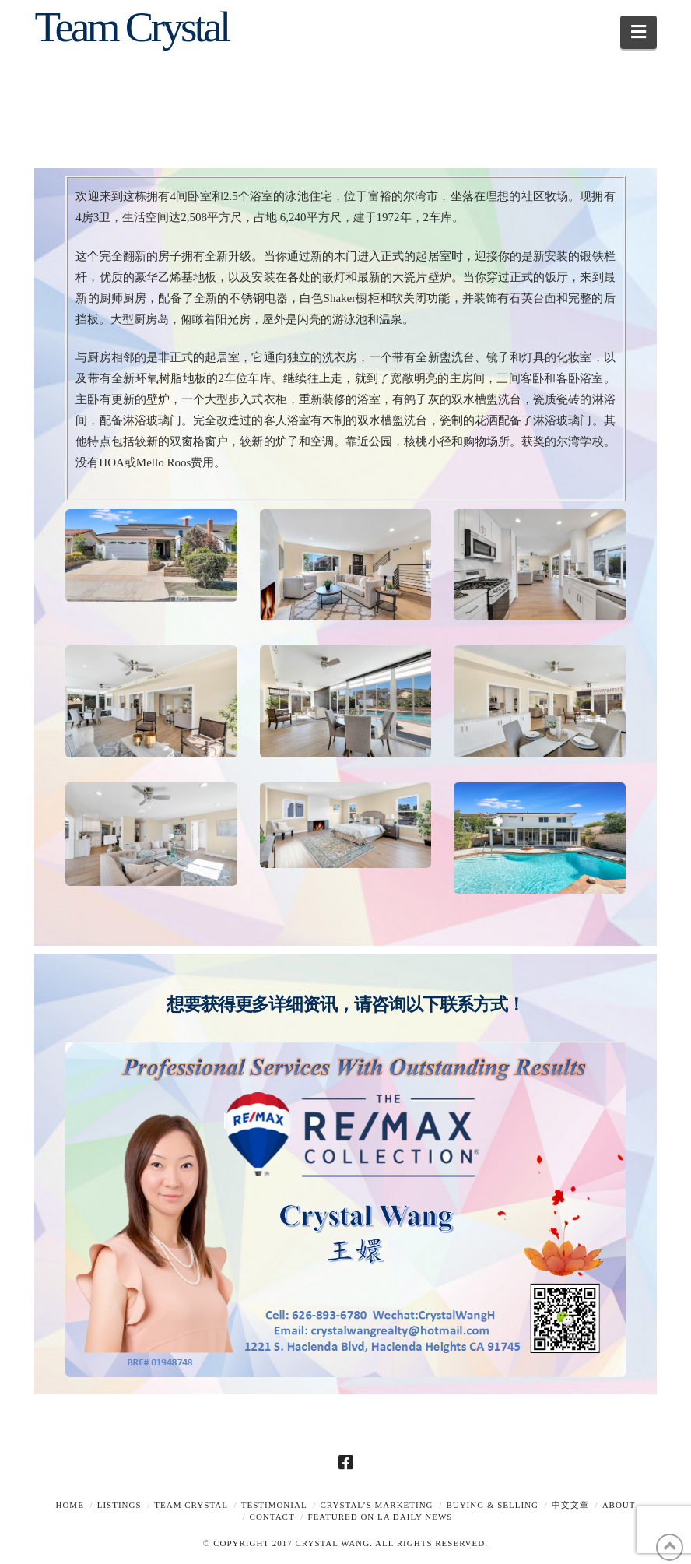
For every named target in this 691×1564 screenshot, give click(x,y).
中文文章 (570, 1505)
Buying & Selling (492, 1505)
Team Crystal (131, 26)
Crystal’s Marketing (376, 1505)
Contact (272, 1516)
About (619, 1505)
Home (69, 1505)
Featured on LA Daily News (379, 1516)
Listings (119, 1505)
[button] (638, 32)
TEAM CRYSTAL (191, 1505)
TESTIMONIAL (274, 1505)
